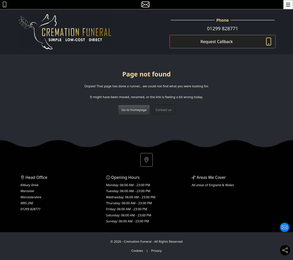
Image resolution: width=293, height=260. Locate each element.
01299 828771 (222, 28)
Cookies (137, 250)
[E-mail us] (145, 4)
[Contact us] (284, 227)
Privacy (156, 250)
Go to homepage (133, 110)
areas (200, 185)
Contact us (164, 110)
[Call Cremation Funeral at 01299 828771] (3, 4)
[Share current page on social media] (285, 250)
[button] (146, 160)
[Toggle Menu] (288, 4)
